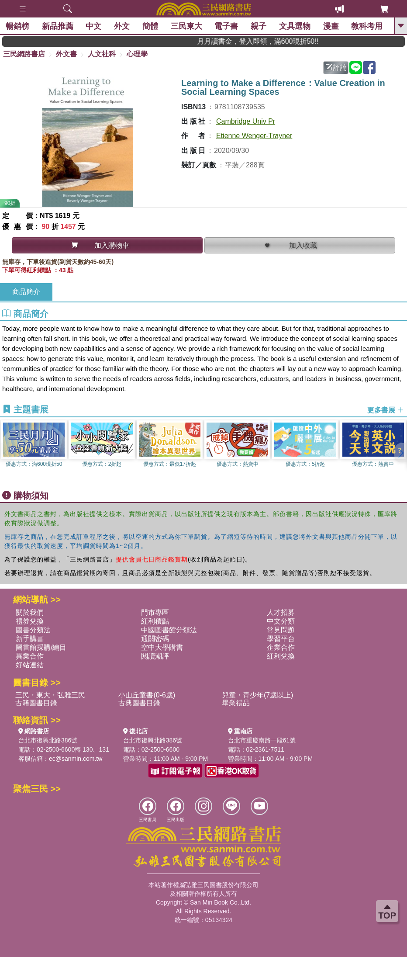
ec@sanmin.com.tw (75, 758)
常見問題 (281, 630)
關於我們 (30, 612)
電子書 (227, 26)
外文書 (66, 54)
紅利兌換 (281, 656)
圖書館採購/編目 (41, 647)
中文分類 (281, 621)
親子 (259, 26)
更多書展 (385, 410)
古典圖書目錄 (139, 703)
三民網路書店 (24, 54)
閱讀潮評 (155, 656)
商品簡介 (26, 291)
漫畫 (332, 26)
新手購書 (30, 638)
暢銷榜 (18, 26)
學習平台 (281, 638)
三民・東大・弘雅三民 (50, 695)
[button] (400, 452)
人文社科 (102, 54)
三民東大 (187, 26)
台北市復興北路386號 (47, 740)
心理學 (137, 54)
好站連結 (30, 665)
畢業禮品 (236, 703)
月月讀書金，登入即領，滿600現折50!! (270, 41)
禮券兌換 (30, 621)
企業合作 (281, 647)
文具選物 (295, 26)
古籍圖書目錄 (36, 703)
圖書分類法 (33, 630)
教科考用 (367, 26)
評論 (336, 67)
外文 (123, 26)
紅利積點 (155, 621)
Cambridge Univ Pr (245, 121)
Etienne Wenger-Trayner (254, 135)
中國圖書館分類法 (169, 630)
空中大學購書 (162, 647)
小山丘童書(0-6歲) (146, 695)
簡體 (151, 26)
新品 (58, 26)
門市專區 (155, 612)
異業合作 (30, 656)
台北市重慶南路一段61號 (262, 740)
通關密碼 (155, 638)
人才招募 (281, 612)
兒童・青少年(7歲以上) (257, 695)
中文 (94, 26)
